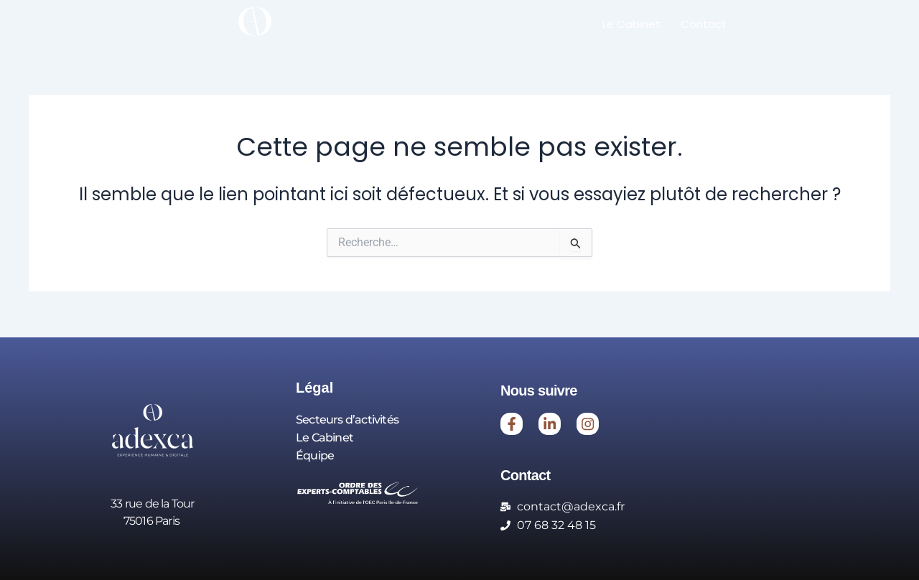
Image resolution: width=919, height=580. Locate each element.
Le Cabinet (631, 24)
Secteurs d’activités (347, 419)
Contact (704, 24)
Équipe (315, 453)
